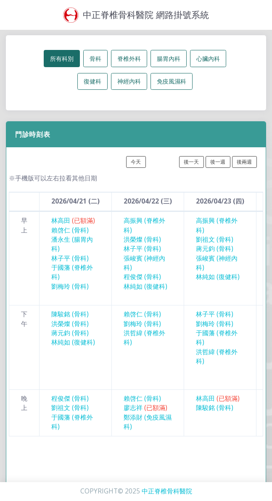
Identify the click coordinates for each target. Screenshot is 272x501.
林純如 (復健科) (145, 286)
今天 (136, 161)
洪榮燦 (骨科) (142, 239)
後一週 (217, 161)
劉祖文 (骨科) (214, 239)
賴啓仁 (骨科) (70, 230)
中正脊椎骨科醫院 (167, 491)
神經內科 (129, 81)
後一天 (191, 161)
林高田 (73, 220)
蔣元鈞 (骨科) (214, 248)
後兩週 (244, 161)
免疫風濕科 (171, 81)
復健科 (92, 81)
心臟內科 (208, 59)
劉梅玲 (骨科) (70, 286)
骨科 (95, 59)
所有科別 (62, 59)
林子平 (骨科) (70, 258)
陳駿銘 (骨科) (70, 314)
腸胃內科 (168, 59)
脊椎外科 (129, 59)
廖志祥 (145, 407)
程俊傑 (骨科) (142, 276)
